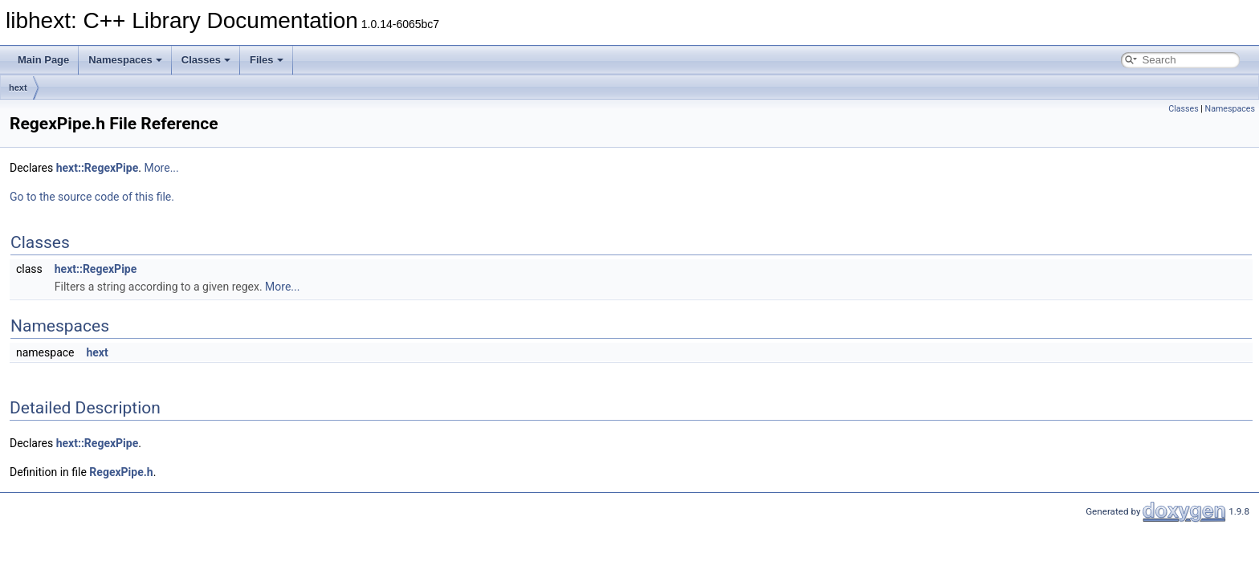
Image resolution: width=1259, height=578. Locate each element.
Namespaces (125, 60)
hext (18, 87)
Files (266, 60)
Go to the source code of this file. (92, 196)
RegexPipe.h (121, 472)
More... (161, 167)
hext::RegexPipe (97, 167)
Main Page (43, 60)
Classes (205, 60)
